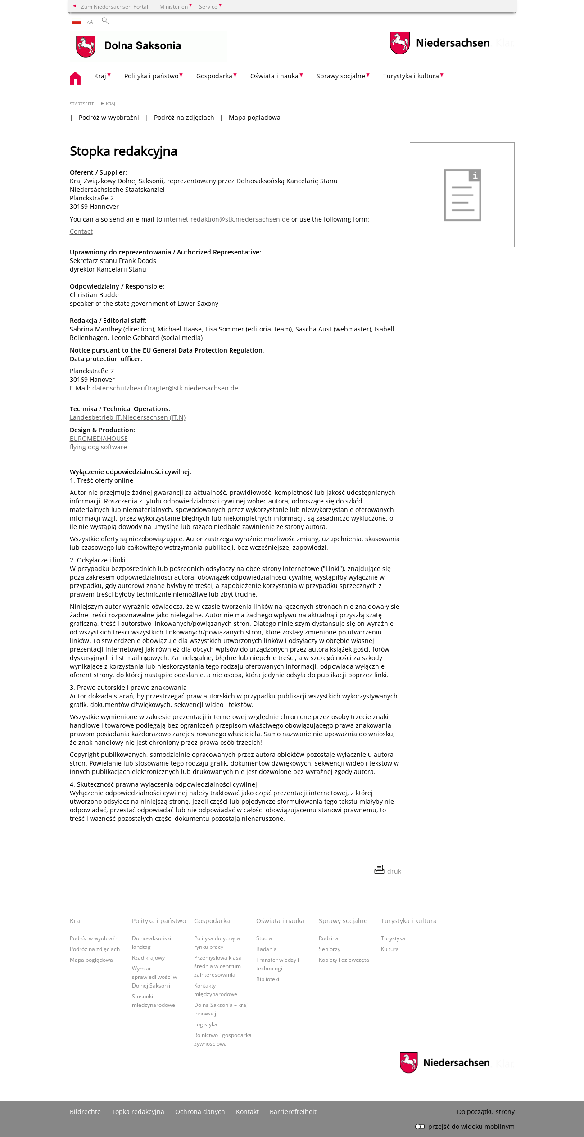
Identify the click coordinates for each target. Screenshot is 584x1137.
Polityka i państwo (159, 920)
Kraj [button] (100, 76)
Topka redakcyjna (138, 1111)
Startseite (82, 104)
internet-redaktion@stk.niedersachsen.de (227, 219)
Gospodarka (212, 920)
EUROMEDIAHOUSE (99, 438)
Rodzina (329, 938)
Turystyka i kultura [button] (411, 76)
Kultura (390, 948)
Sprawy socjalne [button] (341, 76)
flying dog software (98, 447)
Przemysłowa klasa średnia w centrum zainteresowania (218, 966)
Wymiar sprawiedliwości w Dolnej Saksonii (154, 977)
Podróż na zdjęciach (184, 117)
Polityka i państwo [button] (151, 76)
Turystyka (393, 938)
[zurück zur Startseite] (148, 47)
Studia (264, 938)
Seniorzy (329, 948)
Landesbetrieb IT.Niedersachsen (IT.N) (128, 417)
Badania (266, 948)
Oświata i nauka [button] (274, 76)
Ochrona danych (200, 1111)
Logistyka (205, 1024)
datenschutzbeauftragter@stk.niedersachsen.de (165, 388)
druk (394, 871)
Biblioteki (267, 979)
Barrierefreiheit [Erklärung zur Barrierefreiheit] (293, 1111)
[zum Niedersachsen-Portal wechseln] (439, 53)
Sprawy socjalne (343, 920)
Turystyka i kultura (409, 920)
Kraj (110, 104)
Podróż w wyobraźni (109, 117)
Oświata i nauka (280, 920)
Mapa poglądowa (255, 117)
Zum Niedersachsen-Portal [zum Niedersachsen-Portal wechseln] (114, 6)
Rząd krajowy (148, 957)
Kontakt (247, 1111)
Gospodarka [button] (214, 76)
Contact (81, 231)
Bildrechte (85, 1111)
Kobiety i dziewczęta (344, 959)
